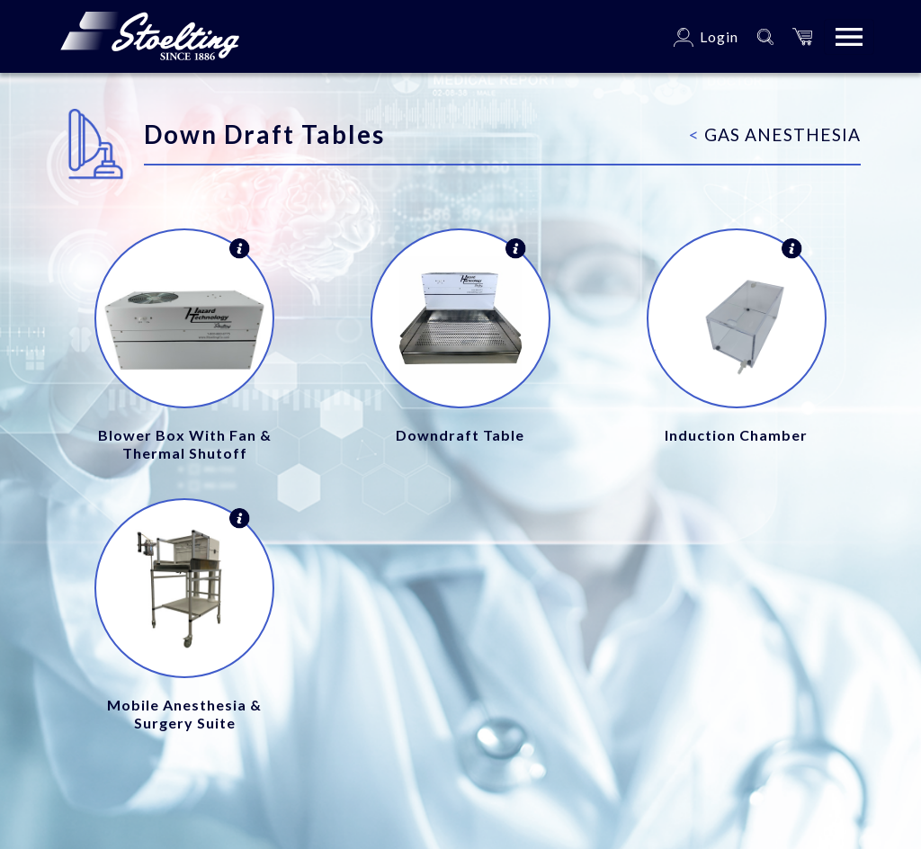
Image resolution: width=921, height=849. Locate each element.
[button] (802, 36)
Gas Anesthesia (775, 134)
